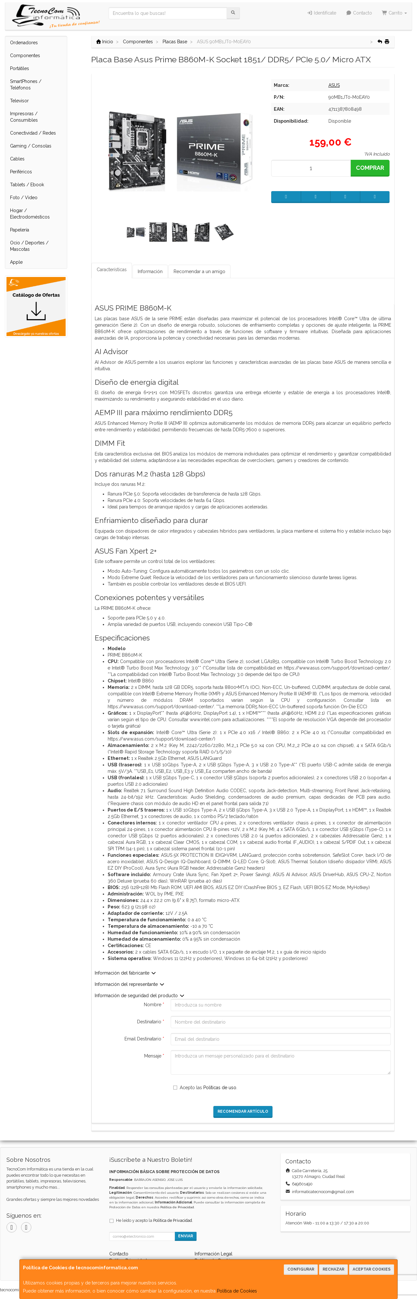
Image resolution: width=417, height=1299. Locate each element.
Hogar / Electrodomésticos (30, 214)
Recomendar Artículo (243, 1111)
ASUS (334, 85)
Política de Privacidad (177, 1207)
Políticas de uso (219, 1087)
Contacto (359, 12)
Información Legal (213, 1253)
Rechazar (333, 1269)
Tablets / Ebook (27, 184)
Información (150, 271)
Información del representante (130, 984)
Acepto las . (208, 1087)
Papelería (19, 229)
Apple (16, 262)
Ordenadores (24, 42)
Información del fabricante (125, 973)
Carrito (394, 12)
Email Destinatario (144, 1038)
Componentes (25, 55)
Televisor (19, 100)
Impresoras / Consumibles (24, 117)
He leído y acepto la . (154, 1220)
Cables (17, 158)
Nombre (154, 1004)
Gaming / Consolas (30, 145)
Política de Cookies (237, 1291)
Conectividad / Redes (33, 133)
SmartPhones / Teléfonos (25, 84)
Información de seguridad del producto (140, 995)
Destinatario (150, 1021)
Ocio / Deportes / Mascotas (29, 246)
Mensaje (154, 1056)
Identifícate (322, 12)
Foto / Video (23, 197)
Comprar (370, 167)
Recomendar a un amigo (199, 271)
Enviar (185, 1236)
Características (112, 269)
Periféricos (21, 171)
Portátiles (19, 68)
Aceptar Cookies (371, 1269)
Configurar (300, 1269)
